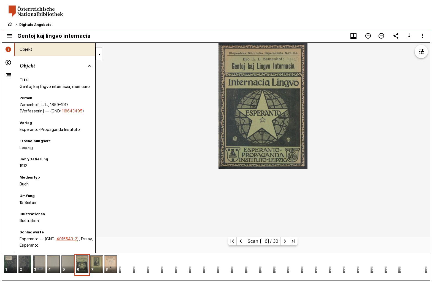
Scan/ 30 (262, 241)
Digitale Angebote (35, 25)
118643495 (72, 111)
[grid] (216, 267)
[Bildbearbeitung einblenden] (421, 51)
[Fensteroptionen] (422, 35)
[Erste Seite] (232, 241)
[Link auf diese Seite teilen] (396, 35)
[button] (10, 264)
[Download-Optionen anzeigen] (409, 35)
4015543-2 (66, 238)
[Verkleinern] (381, 35)
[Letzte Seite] (293, 241)
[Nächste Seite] (284, 241)
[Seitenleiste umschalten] (9, 35)
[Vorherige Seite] (240, 241)
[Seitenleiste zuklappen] (99, 54)
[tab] (8, 49)
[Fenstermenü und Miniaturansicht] (353, 35)
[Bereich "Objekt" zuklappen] (89, 65)
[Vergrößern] (368, 35)
